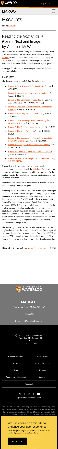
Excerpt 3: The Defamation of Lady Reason (25, 100)
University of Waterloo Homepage (29, 321)
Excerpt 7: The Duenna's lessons (21, 127)
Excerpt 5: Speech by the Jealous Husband (25, 113)
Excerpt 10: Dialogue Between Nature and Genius (28, 145)
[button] (45, 3)
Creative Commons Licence (37, 248)
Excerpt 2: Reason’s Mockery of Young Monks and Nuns (31, 93)
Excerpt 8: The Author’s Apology (21, 131)
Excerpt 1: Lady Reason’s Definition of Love (26, 86)
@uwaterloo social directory (29, 398)
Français (12, 26)
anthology (37, 169)
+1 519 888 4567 (31, 343)
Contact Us (29, 314)
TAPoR (5, 57)
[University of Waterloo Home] (9, 3)
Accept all (17, 441)
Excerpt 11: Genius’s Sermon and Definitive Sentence (30, 151)
